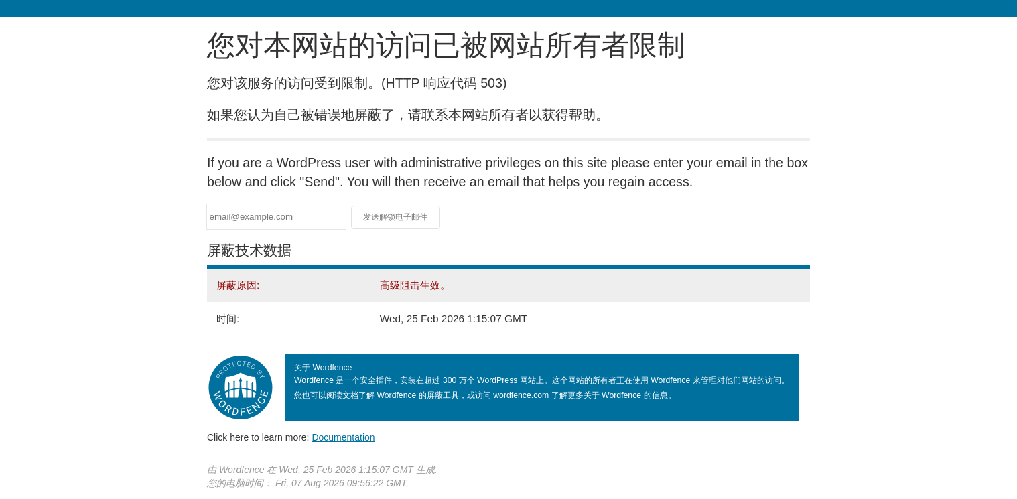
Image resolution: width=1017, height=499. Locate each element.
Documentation (343, 437)
